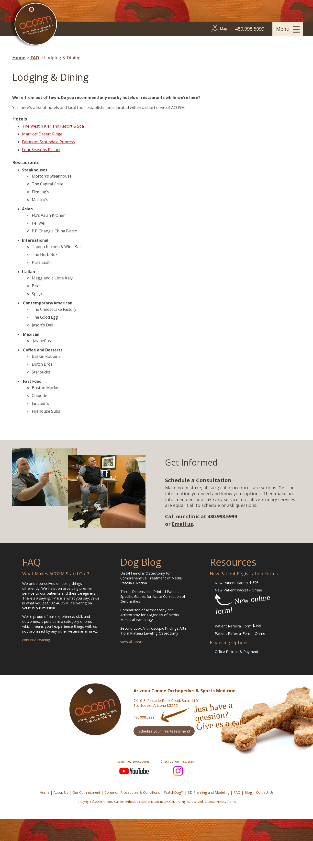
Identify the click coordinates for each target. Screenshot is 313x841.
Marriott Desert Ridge (42, 134)
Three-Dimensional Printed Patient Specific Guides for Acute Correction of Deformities (152, 596)
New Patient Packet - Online (238, 590)
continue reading (36, 639)
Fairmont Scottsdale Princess (48, 141)
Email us (182, 524)
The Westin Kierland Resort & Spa (53, 126)
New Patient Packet (236, 582)
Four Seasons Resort (41, 149)
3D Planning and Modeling (208, 792)
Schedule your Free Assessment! (164, 731)
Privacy (221, 802)
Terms (231, 802)
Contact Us (265, 792)
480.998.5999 (144, 717)
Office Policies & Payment (236, 651)
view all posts (131, 641)
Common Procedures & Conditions (132, 792)
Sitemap (210, 802)
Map (223, 28)
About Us (61, 792)
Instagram (178, 771)
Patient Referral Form (238, 626)
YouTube (134, 771)
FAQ (34, 57)
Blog (248, 792)
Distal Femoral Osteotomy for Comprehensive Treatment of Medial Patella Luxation (151, 578)
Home (18, 57)
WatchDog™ (174, 792)
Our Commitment (86, 792)
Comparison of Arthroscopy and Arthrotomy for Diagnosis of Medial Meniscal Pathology (149, 614)
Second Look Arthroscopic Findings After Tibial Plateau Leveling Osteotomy (154, 631)
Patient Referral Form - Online (240, 633)
